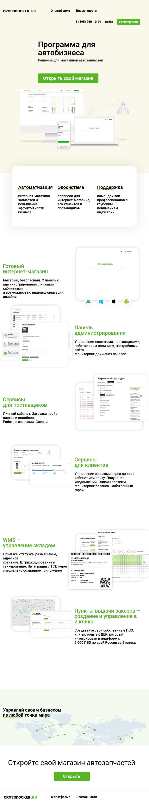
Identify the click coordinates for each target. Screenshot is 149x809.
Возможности (86, 11)
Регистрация (128, 22)
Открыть (71, 776)
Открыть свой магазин (68, 78)
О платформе (60, 11)
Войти (109, 21)
